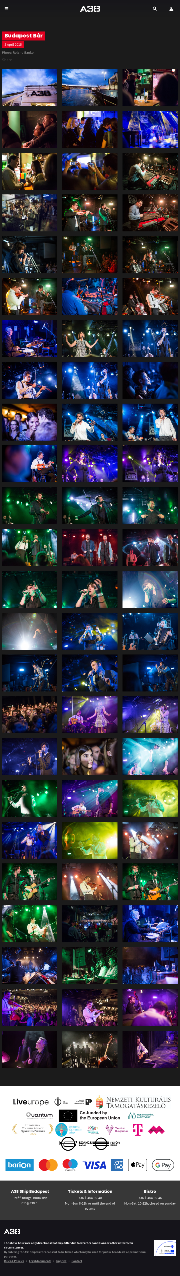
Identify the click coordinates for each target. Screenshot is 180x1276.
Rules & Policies (14, 1261)
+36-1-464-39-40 (90, 1198)
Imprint (61, 1261)
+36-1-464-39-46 (150, 1198)
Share (7, 59)
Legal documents (40, 1261)
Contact (77, 1261)
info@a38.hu (30, 1203)
